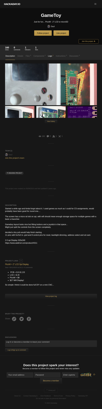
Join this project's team (14, 158)
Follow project (43, 33)
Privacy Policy (70, 396)
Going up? (50, 390)
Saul (51, 26)
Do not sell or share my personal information (51, 399)
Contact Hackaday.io (30, 396)
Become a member (30, 369)
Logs (50, 56)
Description (10, 56)
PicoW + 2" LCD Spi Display (17, 264)
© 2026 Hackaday (51, 403)
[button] (95, 4)
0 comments (28, 267)
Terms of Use (58, 396)
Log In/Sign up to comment (17, 350)
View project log (51, 296)
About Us (17, 396)
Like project (61, 33)
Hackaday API (83, 396)
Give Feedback (45, 396)
